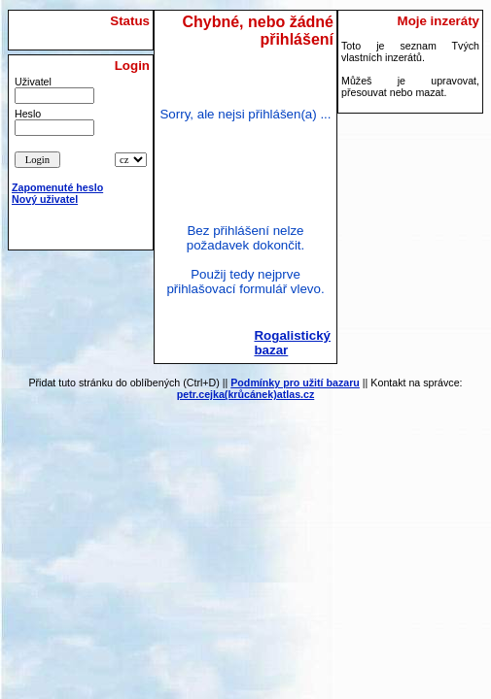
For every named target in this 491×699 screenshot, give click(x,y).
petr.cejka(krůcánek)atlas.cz (246, 394)
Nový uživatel (45, 199)
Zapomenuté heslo (57, 187)
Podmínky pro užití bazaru (295, 382)
